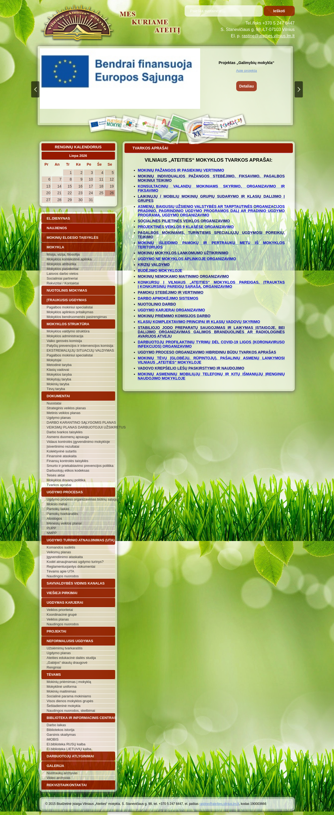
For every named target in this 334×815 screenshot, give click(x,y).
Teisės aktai (56, 475)
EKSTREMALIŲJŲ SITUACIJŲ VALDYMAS (80, 350)
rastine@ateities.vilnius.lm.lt (268, 36)
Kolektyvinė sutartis (62, 451)
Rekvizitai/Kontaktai (67, 785)
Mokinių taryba (58, 384)
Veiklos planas (58, 619)
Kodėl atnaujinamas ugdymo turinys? (75, 562)
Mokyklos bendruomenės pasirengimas (77, 317)
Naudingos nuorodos (63, 576)
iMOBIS (53, 739)
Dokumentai (58, 396)
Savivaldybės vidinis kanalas (76, 583)
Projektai (56, 631)
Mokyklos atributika (61, 264)
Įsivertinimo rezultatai (63, 446)
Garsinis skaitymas (61, 735)
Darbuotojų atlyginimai (70, 756)
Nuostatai (54, 403)
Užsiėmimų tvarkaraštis (65, 648)
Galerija (55, 766)
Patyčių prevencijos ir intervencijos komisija (80, 346)
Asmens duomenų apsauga (68, 437)
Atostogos (54, 518)
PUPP (51, 528)
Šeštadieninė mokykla (63, 706)
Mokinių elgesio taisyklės (72, 238)
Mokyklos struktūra (68, 324)
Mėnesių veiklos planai (64, 523)
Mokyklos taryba (59, 374)
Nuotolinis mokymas (67, 290)
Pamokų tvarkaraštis (62, 514)
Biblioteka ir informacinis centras (81, 718)
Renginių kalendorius (78, 147)
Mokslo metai (57, 504)
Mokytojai (54, 360)
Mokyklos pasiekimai (63, 269)
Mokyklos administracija (65, 336)
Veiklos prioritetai (60, 610)
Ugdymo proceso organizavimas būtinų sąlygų (81, 499)
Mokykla (55, 247)
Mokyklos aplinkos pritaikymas (70, 312)
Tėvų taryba (56, 389)
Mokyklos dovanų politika (66, 480)
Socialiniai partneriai (62, 278)
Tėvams (54, 675)
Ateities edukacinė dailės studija (71, 658)
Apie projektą (246, 71)
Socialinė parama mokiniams (69, 696)
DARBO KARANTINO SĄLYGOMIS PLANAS (81, 422)
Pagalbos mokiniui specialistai (70, 307)
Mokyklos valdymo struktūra (68, 331)
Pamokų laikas (58, 509)
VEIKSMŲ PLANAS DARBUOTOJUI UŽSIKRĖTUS (81, 427)
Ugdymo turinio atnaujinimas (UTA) (81, 540)
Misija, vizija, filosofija (63, 254)
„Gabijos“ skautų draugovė (67, 663)
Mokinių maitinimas (61, 691)
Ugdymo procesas (65, 492)
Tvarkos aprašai (59, 485)
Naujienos (57, 228)
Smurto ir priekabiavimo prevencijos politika (80, 466)
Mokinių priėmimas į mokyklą (69, 682)
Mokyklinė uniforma (62, 687)
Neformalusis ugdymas (70, 641)
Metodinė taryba (59, 365)
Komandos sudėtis (61, 547)
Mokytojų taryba (59, 379)
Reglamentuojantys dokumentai (71, 566)
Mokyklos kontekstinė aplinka (69, 259)
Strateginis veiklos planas (66, 408)
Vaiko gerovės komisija (64, 341)
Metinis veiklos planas (63, 413)
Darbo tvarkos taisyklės (65, 432)
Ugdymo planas (59, 418)
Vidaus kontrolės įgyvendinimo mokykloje (78, 442)
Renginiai (54, 667)
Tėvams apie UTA (60, 571)
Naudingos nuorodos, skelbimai (71, 711)
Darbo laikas (56, 725)
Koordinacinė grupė (62, 615)
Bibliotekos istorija (61, 730)
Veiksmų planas (59, 552)
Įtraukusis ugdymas (67, 300)
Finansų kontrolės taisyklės (67, 461)
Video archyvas (59, 778)
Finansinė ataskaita (62, 456)
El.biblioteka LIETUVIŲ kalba (69, 749)
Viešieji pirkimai (62, 593)
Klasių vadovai (58, 370)
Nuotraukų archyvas (62, 773)
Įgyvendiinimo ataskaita (65, 557)
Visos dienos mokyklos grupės (70, 701)
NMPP (52, 533)
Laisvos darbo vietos (63, 274)
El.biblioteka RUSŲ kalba (66, 744)
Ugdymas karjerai (65, 603)
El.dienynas (58, 218)
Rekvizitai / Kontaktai (63, 283)
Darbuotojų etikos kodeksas (68, 470)
